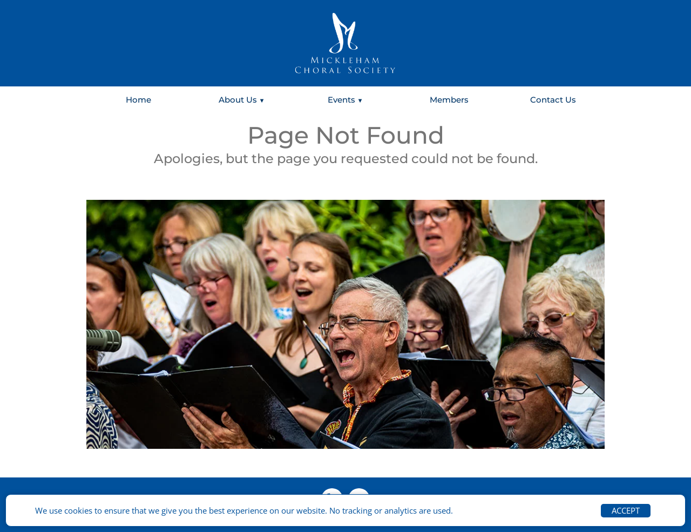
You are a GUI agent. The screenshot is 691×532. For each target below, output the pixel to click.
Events (341, 100)
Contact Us (553, 100)
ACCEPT (626, 510)
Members (449, 100)
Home (138, 100)
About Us (238, 100)
